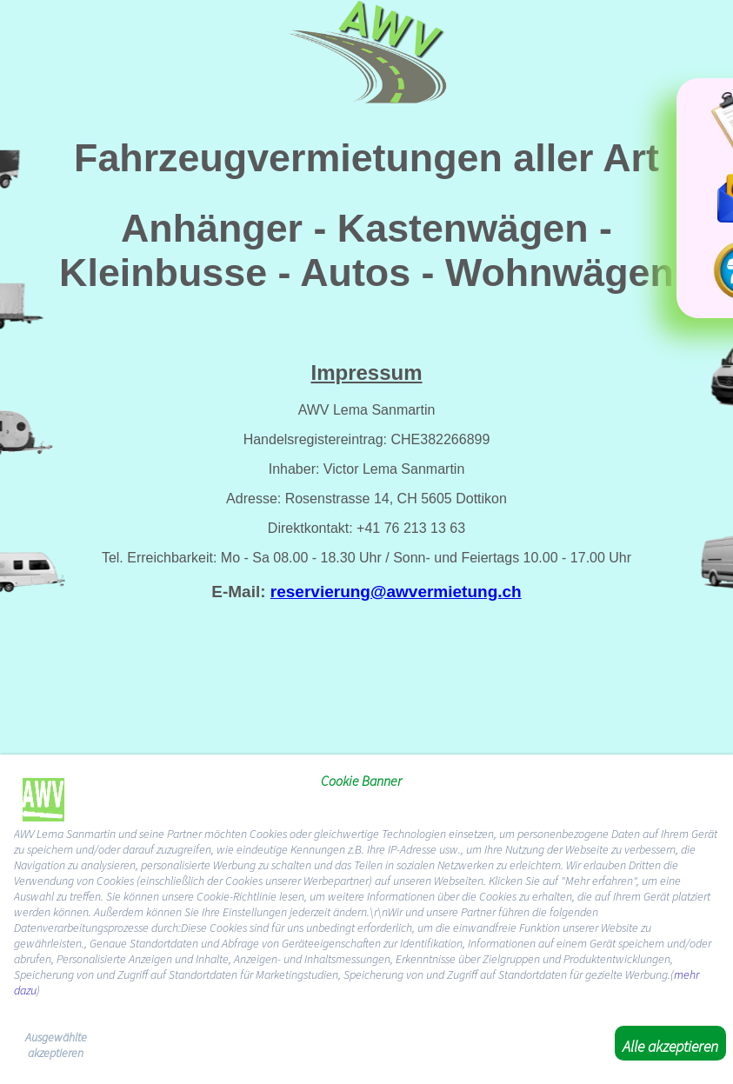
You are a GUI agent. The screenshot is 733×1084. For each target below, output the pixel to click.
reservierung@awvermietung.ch (396, 591)
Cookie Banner (361, 780)
